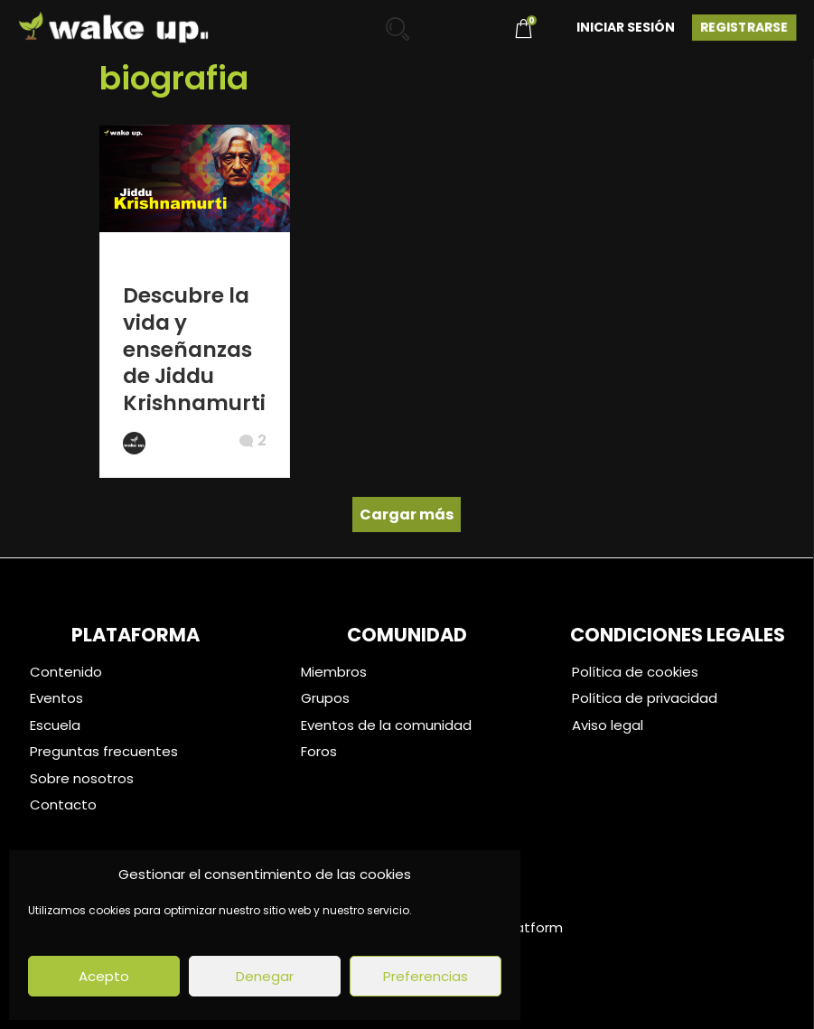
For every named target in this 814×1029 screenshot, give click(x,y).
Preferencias (425, 976)
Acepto (104, 976)
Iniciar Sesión (625, 27)
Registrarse (744, 27)
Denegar (265, 976)
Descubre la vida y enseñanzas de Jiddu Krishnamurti (194, 349)
